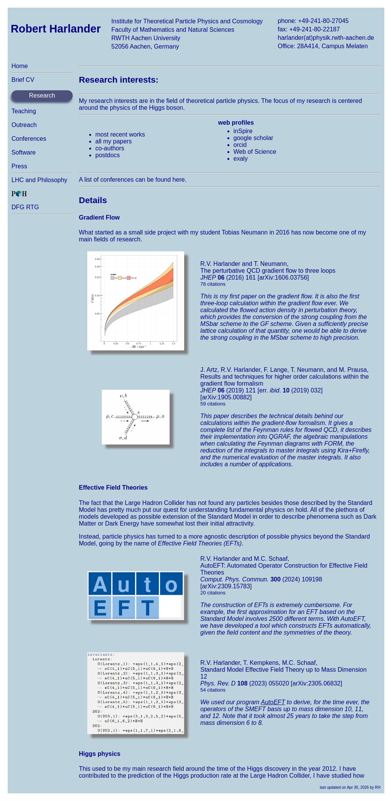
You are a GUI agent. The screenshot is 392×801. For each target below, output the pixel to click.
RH (378, 787)
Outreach (24, 125)
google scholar (253, 138)
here (179, 179)
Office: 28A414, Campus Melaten (323, 46)
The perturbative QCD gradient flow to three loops (267, 270)
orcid (240, 145)
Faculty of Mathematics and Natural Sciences (172, 29)
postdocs (107, 155)
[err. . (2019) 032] (290, 390)
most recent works (120, 134)
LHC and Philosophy (39, 180)
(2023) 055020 (244, 683)
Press (19, 166)
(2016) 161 (228, 277)
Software (23, 152)
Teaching (23, 111)
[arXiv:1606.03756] (283, 277)
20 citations (212, 593)
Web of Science (255, 151)
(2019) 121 (228, 390)
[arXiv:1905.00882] (226, 397)
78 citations (212, 284)
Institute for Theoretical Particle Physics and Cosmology (187, 21)
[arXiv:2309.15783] (226, 586)
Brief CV (22, 80)
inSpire (243, 131)
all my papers (113, 141)
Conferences (28, 138)
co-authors (109, 148)
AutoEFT (273, 702)
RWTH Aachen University (145, 38)
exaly (241, 158)
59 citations (212, 404)
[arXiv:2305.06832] (316, 683)
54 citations (212, 690)
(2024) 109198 (261, 579)
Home (19, 66)
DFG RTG (25, 207)
